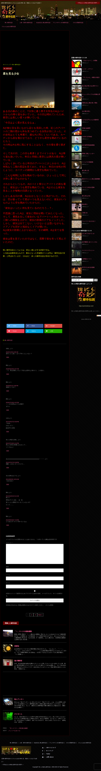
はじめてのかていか (88, 233)
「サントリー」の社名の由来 (18, 728)
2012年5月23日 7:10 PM (12, 520)
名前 (7, 567)
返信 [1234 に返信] (7, 431)
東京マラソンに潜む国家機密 (91, 179)
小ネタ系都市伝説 (78, 22)
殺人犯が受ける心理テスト (90, 86)
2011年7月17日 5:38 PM (12, 462)
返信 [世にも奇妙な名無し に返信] (7, 451)
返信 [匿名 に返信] (7, 374)
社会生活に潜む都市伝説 (43, 22)
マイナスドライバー (88, 250)
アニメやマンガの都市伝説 (60, 22)
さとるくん (18, 714)
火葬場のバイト (87, 259)
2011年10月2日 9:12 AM (12, 496)
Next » (40, 615)
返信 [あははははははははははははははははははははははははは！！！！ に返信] (7, 467)
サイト (8, 583)
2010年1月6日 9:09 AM (12, 352)
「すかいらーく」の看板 (89, 60)
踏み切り (85, 204)
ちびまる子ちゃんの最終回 (90, 119)
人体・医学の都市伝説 (26, 22)
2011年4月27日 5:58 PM (12, 421)
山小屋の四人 (86, 111)
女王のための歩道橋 (88, 267)
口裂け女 (85, 213)
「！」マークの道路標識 (23, 631)
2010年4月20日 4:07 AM (12, 369)
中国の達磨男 (86, 128)
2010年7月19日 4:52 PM (12, 402)
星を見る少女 (86, 196)
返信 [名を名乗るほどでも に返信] (7, 484)
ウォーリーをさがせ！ (89, 221)
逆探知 (16, 646)
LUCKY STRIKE (87, 136)
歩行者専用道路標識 (88, 145)
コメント (9, 543)
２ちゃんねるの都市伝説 (9, 26)
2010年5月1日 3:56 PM (12, 385)
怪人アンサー (19, 699)
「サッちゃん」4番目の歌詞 (90, 77)
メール (8, 575)
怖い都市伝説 (9, 22)
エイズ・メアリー (87, 69)
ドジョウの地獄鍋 (87, 162)
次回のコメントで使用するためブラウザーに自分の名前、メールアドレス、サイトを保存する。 (34, 595)
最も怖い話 (85, 170)
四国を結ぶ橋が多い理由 (89, 103)
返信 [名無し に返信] (7, 357)
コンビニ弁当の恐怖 (88, 187)
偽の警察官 (18, 661)
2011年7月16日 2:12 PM (12, 443)
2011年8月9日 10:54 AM (12, 479)
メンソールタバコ (14, 730)
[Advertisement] (34, 47)
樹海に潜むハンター (88, 153)
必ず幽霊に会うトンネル (89, 242)
